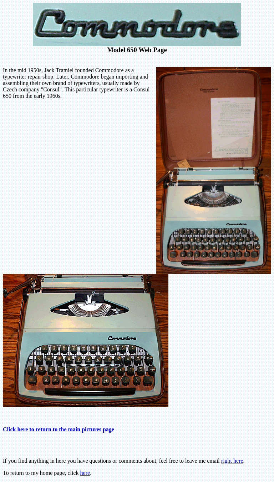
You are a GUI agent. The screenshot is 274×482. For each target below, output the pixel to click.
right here (232, 461)
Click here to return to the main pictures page (58, 429)
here (85, 473)
